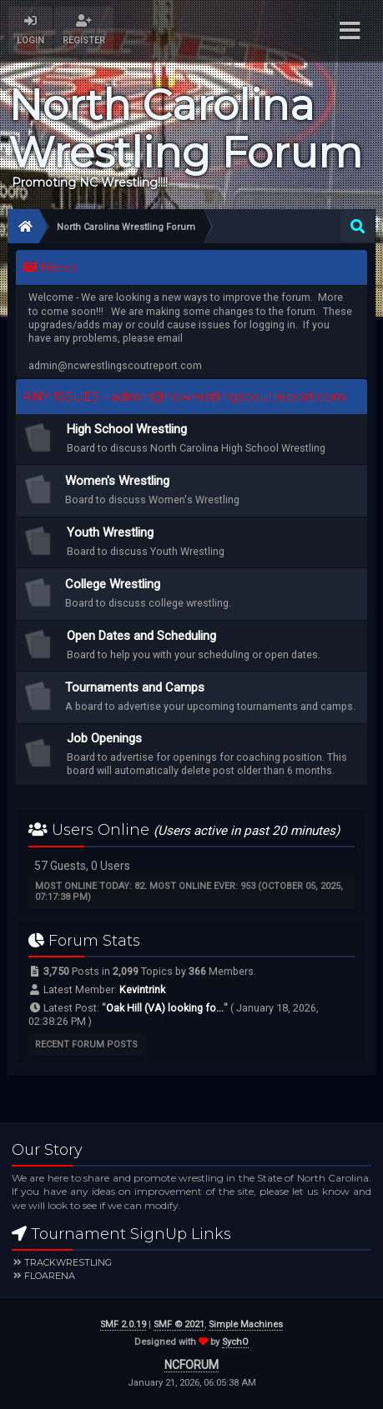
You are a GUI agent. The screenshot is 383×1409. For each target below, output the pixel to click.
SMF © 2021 (179, 1324)
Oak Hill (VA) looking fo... (165, 1008)
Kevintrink (142, 989)
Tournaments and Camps (134, 687)
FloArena (49, 1276)
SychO (235, 1342)
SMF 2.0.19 (123, 1324)
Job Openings (104, 738)
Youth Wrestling (110, 532)
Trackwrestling (68, 1262)
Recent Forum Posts (86, 1044)
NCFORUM (191, 1365)
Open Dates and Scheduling (141, 635)
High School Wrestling (127, 429)
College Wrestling (112, 584)
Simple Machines (246, 1324)
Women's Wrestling (117, 480)
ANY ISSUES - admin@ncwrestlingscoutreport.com (184, 396)
